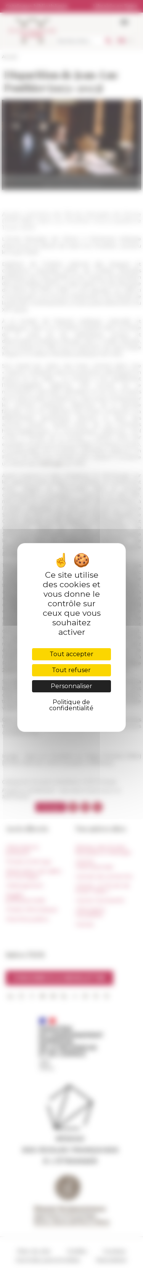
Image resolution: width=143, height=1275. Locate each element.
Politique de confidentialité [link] (71, 705)
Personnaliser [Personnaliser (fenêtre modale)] (71, 686)
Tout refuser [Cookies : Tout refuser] (71, 670)
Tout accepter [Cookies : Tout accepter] (71, 654)
